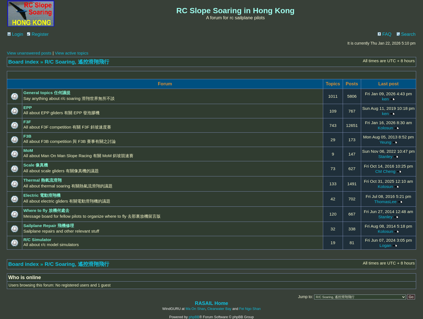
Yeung (385, 142)
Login (15, 34)
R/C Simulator (37, 239)
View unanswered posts (29, 53)
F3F (27, 121)
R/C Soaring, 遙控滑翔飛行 (77, 62)
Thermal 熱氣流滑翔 (42, 180)
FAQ (384, 34)
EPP (27, 107)
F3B (27, 136)
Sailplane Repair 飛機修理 (48, 225)
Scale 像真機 (35, 165)
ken (385, 99)
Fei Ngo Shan (250, 309)
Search (406, 34)
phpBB (194, 317)
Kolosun (385, 128)
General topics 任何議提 (46, 92)
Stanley (385, 156)
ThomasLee (385, 201)
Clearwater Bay (219, 309)
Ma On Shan (195, 309)
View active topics (71, 53)
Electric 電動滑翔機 (42, 195)
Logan (385, 245)
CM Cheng (385, 171)
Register (38, 34)
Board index (23, 62)
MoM (28, 150)
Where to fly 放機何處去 (46, 210)
